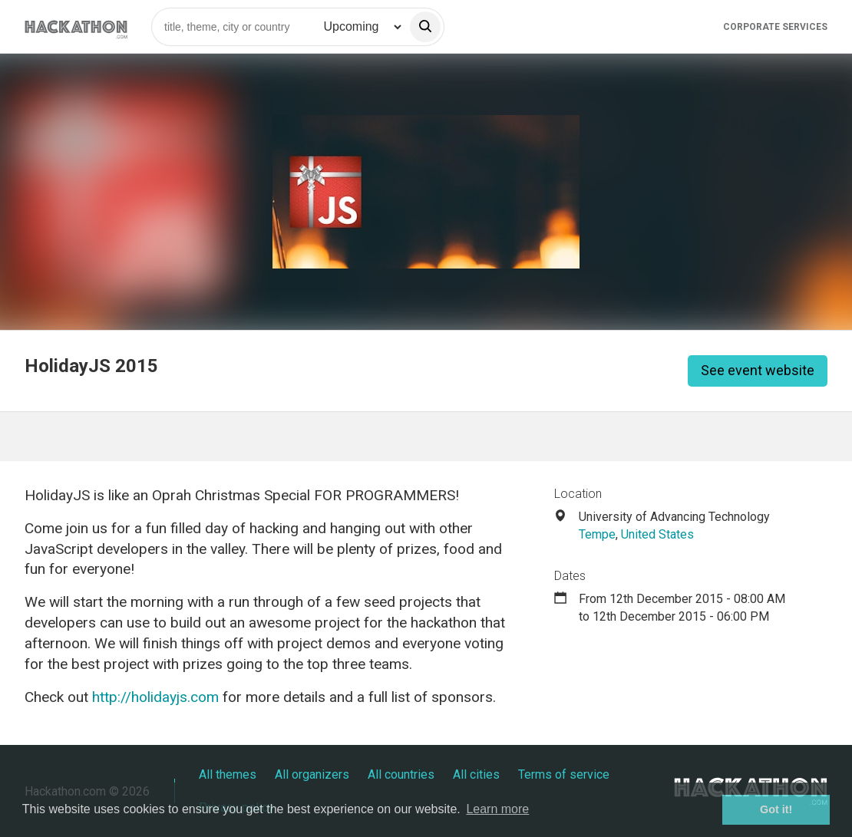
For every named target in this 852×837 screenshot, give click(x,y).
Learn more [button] (497, 809)
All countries (401, 774)
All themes (227, 774)
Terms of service (563, 774)
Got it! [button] (776, 809)
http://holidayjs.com (155, 697)
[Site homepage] (76, 26)
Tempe (597, 534)
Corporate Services (775, 26)
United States (657, 534)
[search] (425, 27)
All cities (476, 774)
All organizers (312, 774)
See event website (757, 370)
